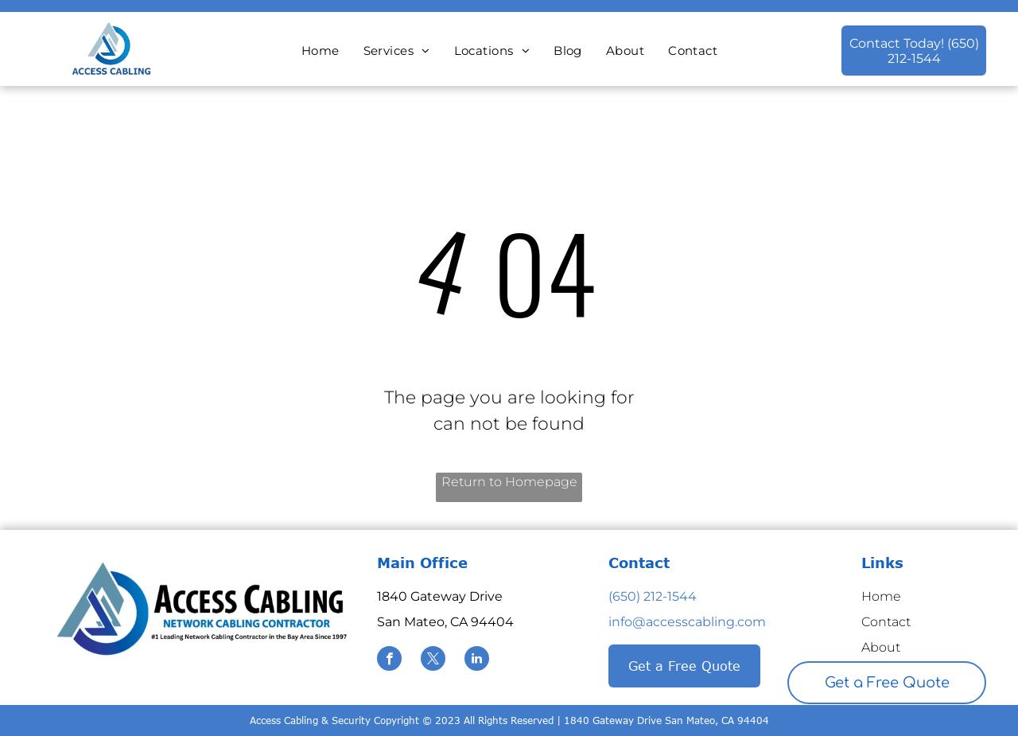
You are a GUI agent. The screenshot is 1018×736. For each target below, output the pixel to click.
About (880, 647)
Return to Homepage (509, 481)
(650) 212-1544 (652, 596)
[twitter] (433, 660)
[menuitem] (320, 51)
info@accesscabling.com (687, 621)
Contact (886, 621)
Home (881, 596)
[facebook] (389, 660)
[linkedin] (476, 660)
